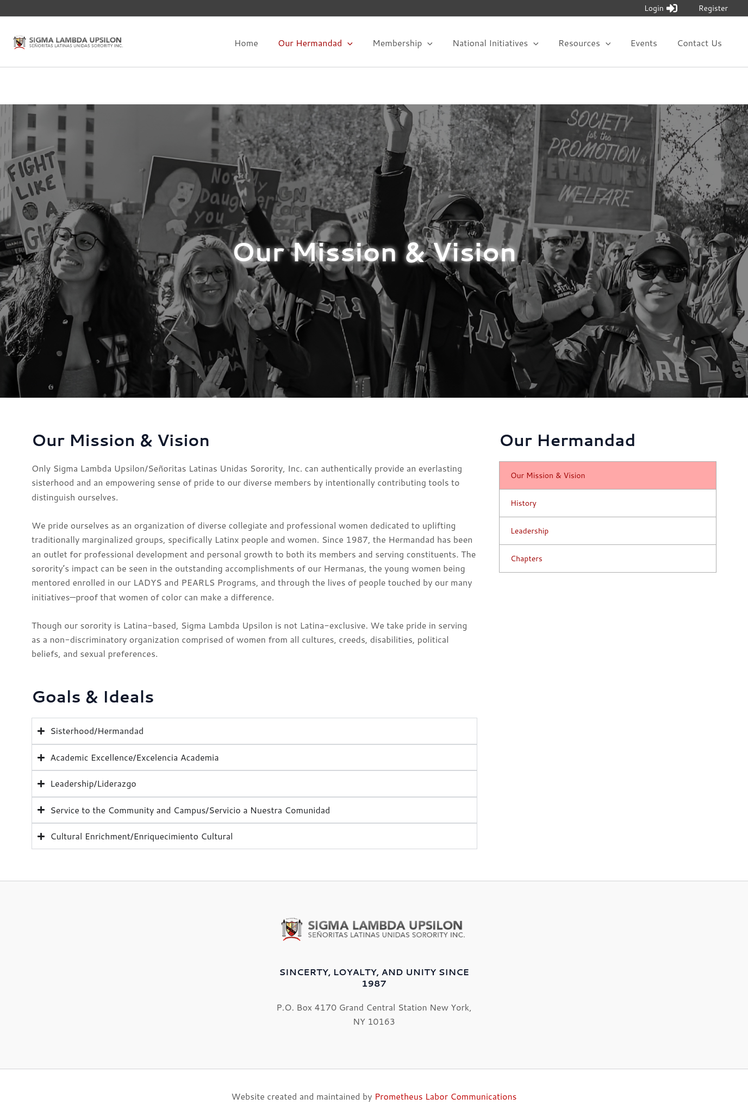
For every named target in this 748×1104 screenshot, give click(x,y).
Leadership (529, 511)
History (523, 484)
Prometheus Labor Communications (446, 1076)
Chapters (526, 539)
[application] (359, 50)
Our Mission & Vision (547, 456)
